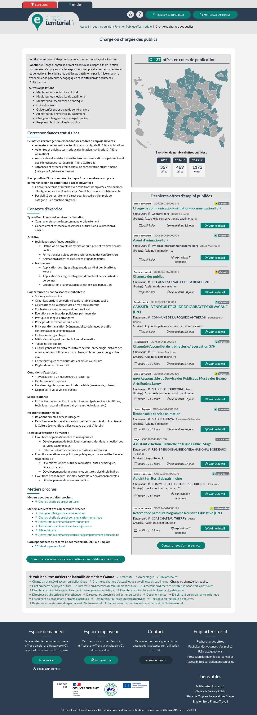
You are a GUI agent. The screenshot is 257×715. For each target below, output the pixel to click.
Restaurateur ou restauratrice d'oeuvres (118, 598)
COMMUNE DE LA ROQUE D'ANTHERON (177, 317)
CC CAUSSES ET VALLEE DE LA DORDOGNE (179, 282)
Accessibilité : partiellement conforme (210, 661)
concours (39, 4)
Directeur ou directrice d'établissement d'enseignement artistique (72, 590)
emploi (75, 4)
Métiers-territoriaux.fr (210, 686)
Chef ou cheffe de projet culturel (57, 501)
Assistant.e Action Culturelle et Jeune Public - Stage (172, 444)
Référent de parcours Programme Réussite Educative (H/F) (177, 513)
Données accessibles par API (161, 710)
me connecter (101, 660)
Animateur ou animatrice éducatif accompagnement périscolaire (77, 534)
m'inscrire (47, 660)
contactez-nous (156, 660)
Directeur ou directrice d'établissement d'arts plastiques (176, 586)
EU (152, 352)
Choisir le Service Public (210, 691)
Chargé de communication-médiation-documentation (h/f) (177, 208)
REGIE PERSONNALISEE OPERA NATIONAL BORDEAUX (187, 449)
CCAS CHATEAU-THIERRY (167, 518)
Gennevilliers (159, 213)
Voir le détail (215, 225)
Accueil (84, 26)
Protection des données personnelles (210, 656)
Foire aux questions (210, 651)
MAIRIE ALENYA (161, 419)
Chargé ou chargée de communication (60, 513)
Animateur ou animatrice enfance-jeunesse (63, 526)
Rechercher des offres (210, 641)
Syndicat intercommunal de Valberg (173, 245)
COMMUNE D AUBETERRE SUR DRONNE (177, 484)
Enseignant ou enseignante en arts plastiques (59, 598)
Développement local (50, 546)
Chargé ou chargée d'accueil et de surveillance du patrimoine (128, 581)
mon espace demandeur (168, 14)
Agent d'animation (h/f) (150, 240)
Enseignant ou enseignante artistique (194, 594)
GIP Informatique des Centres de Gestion (121, 710)
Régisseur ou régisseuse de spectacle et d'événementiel (65, 603)
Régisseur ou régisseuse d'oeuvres (170, 598)
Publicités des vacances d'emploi (208, 646)
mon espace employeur (215, 14)
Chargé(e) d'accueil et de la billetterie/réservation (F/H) (174, 346)
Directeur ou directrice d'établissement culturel (105, 586)
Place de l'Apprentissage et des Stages (210, 696)
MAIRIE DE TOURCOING (166, 389)
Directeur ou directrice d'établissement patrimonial (150, 590)
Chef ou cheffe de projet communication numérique (68, 517)
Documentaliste (154, 594)
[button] (230, 646)
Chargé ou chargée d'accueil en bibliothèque (58, 581)
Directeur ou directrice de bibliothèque (55, 594)
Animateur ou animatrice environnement (62, 521)
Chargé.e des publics (148, 276)
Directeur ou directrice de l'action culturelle (112, 594)
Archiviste (124, 577)
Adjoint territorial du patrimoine (157, 478)
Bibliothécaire (45, 530)
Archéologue (144, 577)
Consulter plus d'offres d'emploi (181, 545)
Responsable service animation (156, 413)
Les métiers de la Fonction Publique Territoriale (122, 26)
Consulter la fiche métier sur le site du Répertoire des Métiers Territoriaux (76, 559)
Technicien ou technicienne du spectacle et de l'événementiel (143, 603)
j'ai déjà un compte (46, 668)
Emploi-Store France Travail (210, 701)
